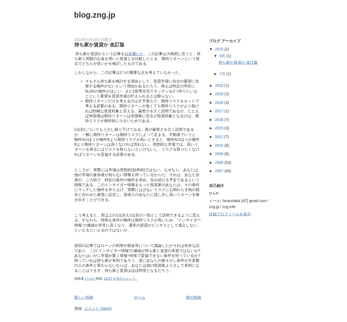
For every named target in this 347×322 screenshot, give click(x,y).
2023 (219, 49)
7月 (223, 74)
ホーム (139, 297)
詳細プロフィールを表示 (230, 214)
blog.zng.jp (94, 15)
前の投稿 (193, 297)
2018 (219, 102)
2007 (219, 171)
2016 (219, 119)
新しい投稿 (83, 297)
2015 (219, 128)
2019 (219, 94)
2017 (219, 111)
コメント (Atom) (98, 308)
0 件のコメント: (125, 278)
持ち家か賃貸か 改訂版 (99, 44)
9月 (223, 56)
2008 (219, 162)
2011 (219, 137)
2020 (219, 85)
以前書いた (134, 54)
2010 (219, 145)
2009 (219, 154)
